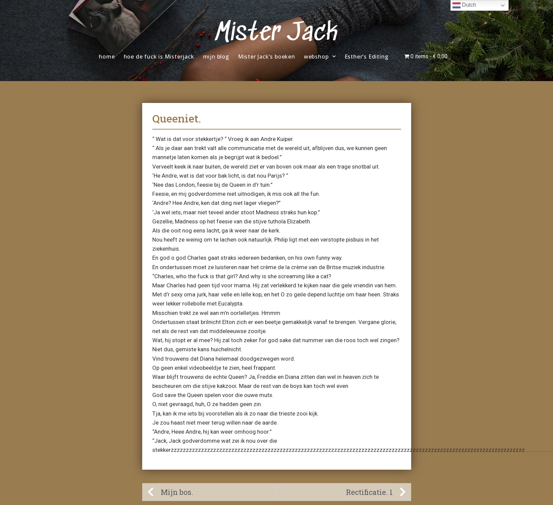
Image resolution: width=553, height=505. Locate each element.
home (107, 56)
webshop (320, 56)
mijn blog (216, 56)
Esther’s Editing (367, 56)
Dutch (464, 5)
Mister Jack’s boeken (266, 56)
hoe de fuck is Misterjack (159, 56)
